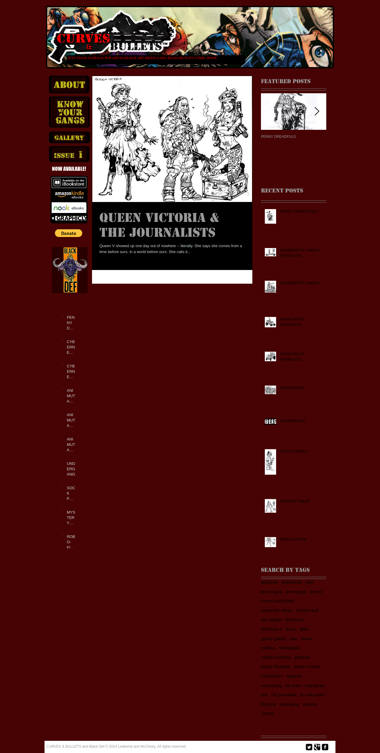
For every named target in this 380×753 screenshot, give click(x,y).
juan (293, 638)
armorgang (296, 591)
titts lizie (268, 704)
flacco (291, 629)
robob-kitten (272, 676)
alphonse (269, 582)
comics (315, 591)
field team (295, 619)
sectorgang (271, 685)
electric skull (307, 610)
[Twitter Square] (309, 747)
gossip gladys (273, 638)
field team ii (271, 629)
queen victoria (307, 666)
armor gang (271, 591)
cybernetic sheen (276, 610)
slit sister (293, 685)
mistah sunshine (276, 657)
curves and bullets (277, 601)
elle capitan (271, 619)
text (264, 694)
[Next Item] (316, 111)
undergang (289, 704)
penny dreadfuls (276, 666)
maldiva (268, 647)
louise (306, 638)
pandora (302, 657)
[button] (68, 233)
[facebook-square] (325, 747)
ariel (309, 582)
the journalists (284, 694)
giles (304, 629)
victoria (267, 713)
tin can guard (312, 694)
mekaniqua (289, 647)
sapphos (294, 676)
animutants (291, 582)
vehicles (310, 704)
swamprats (315, 685)
